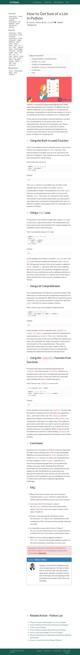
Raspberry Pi (12, 65)
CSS (20, 52)
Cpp (10, 47)
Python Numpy (13, 21)
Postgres (11, 61)
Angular (11, 52)
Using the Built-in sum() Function (44, 59)
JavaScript (11, 20)
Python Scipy (12, 33)
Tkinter (20, 16)
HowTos (47, 2)
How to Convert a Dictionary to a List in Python (48, 622)
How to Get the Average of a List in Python (46, 632)
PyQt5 (18, 23)
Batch (20, 34)
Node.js (16, 56)
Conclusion (36, 70)
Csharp (21, 56)
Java (14, 54)
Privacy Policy (57, 651)
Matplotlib (11, 23)
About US (39, 651)
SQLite (17, 61)
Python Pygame (18, 49)
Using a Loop (38, 62)
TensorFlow (12, 51)
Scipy (15, 72)
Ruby (14, 58)
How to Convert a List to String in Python (45, 640)
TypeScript (20, 51)
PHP (10, 54)
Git (19, 21)
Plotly (10, 43)
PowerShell (12, 36)
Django (19, 40)
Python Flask (12, 40)
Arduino (19, 58)
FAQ (33, 73)
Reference (59, 2)
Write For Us (48, 651)
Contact (67, 652)
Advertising (66, 651)
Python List (32, 25)
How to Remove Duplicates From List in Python (48, 630)
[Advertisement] (16, 101)
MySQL (11, 59)
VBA (10, 63)
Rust (10, 58)
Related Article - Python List (46, 615)
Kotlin (10, 56)
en (67, 2)
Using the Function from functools (49, 67)
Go (17, 54)
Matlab (11, 45)
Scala (14, 63)
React (16, 52)
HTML (14, 47)
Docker (18, 42)
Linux (15, 45)
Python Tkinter (13, 34)
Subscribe (42, 553)
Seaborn (16, 43)
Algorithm (11, 27)
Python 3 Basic (13, 16)
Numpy (20, 38)
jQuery (11, 49)
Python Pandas (13, 38)
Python (19, 33)
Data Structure (13, 25)
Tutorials (37, 2)
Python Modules (13, 18)
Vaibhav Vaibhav (35, 22)
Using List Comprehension (42, 64)
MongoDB (17, 59)
